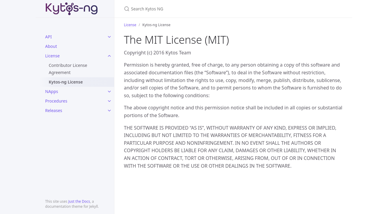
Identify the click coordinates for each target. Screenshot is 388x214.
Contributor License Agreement (68, 68)
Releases (53, 110)
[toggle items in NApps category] (109, 91)
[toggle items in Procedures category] (109, 101)
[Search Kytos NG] (194, 9)
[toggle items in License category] (109, 56)
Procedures (56, 101)
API (48, 37)
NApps (51, 91)
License (52, 56)
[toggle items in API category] (109, 37)
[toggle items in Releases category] (109, 110)
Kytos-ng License (66, 82)
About (51, 46)
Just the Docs (79, 201)
